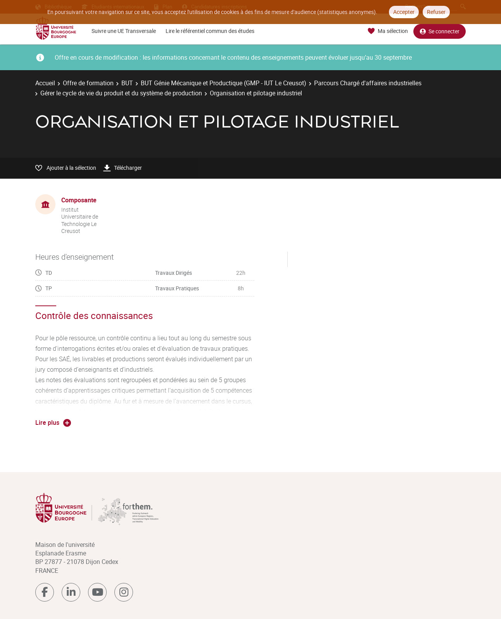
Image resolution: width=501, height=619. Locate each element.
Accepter (404, 12)
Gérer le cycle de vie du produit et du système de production (121, 93)
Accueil (45, 83)
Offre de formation (88, 83)
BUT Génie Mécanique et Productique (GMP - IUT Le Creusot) (223, 83)
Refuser (436, 12)
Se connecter (440, 31)
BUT (127, 83)
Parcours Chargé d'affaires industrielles (368, 83)
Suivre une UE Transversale (124, 30)
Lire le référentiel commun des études (210, 30)
